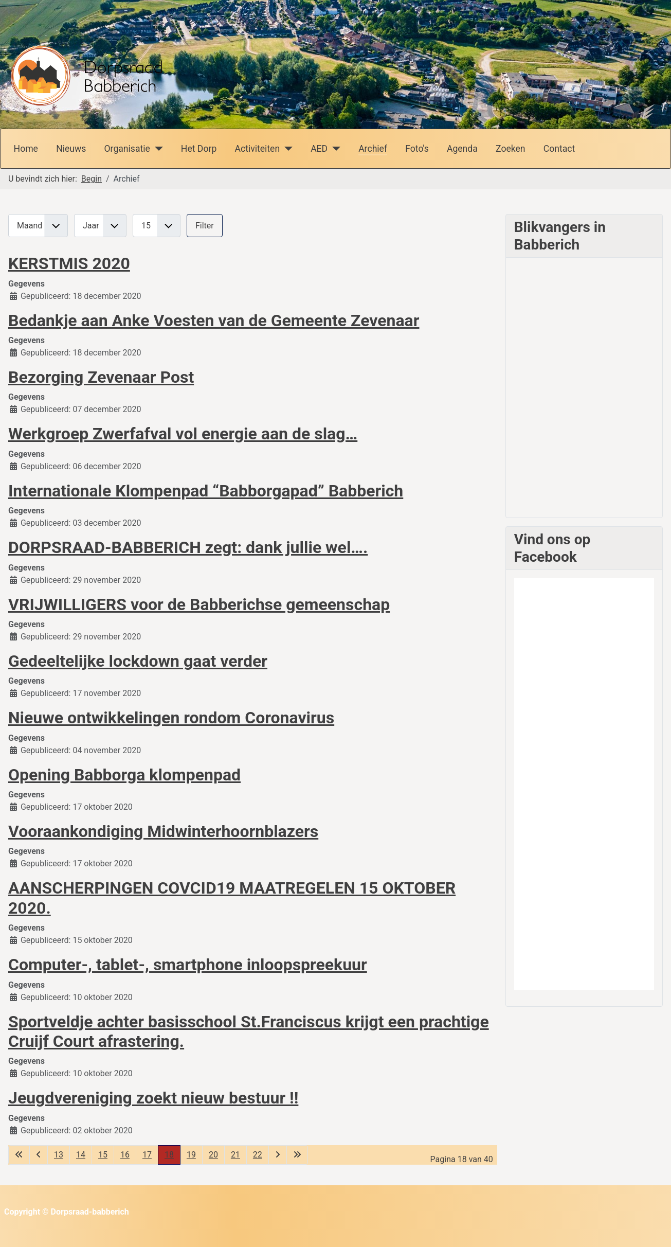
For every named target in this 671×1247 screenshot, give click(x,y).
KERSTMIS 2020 (69, 263)
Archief (372, 149)
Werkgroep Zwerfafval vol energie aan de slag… (182, 433)
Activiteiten (257, 149)
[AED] (334, 148)
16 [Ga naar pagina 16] (125, 1155)
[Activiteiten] (286, 148)
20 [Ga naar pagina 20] (213, 1155)
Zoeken (510, 149)
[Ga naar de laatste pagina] (297, 1155)
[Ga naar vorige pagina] (38, 1155)
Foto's (417, 149)
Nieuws (71, 149)
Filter (204, 225)
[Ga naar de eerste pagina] (19, 1155)
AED (319, 149)
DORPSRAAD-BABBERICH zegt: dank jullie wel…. (188, 547)
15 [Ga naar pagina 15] (102, 1155)
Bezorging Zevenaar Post (101, 377)
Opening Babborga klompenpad (124, 775)
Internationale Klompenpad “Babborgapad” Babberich (205, 491)
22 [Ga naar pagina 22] (257, 1155)
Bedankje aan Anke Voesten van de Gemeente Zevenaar (213, 320)
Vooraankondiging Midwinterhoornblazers (163, 831)
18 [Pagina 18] (169, 1155)
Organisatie (127, 149)
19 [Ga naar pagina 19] (191, 1155)
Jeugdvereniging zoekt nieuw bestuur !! (153, 1098)
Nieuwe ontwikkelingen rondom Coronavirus (171, 717)
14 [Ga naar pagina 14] (80, 1155)
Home (26, 149)
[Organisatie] (156, 148)
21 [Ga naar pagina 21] (235, 1155)
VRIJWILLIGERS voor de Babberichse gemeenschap (199, 604)
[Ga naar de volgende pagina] (277, 1155)
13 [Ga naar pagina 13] (58, 1155)
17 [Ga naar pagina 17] (147, 1155)
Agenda (462, 149)
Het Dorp (198, 149)
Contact (559, 149)
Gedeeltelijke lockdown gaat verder (137, 661)
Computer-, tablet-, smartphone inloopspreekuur (187, 964)
